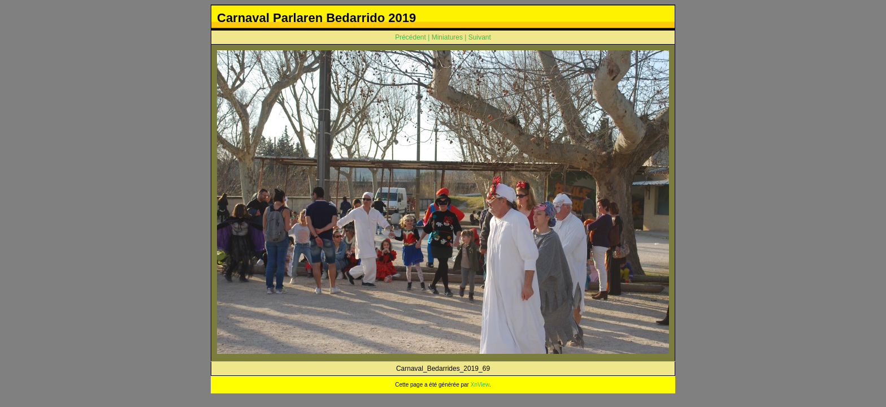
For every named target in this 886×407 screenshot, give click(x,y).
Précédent (410, 37)
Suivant (479, 37)
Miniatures (447, 37)
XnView (480, 385)
